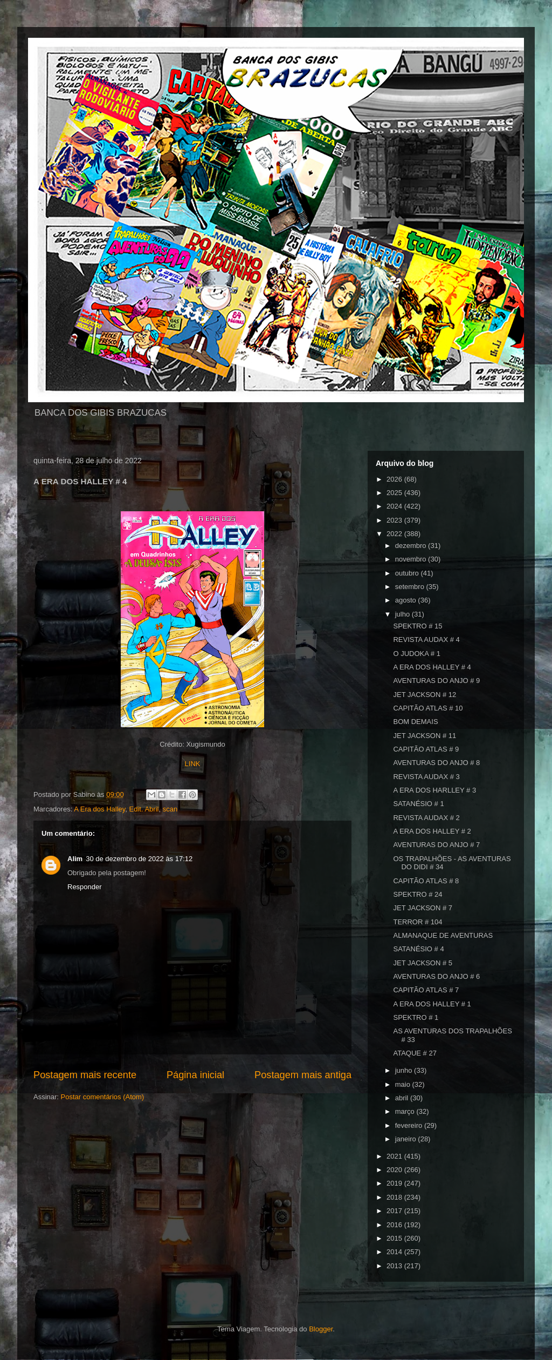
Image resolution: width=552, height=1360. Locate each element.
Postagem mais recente (84, 1075)
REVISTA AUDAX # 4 (426, 639)
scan (170, 809)
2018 (395, 1197)
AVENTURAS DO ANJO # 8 (436, 763)
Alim (74, 859)
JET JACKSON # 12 (424, 695)
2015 (395, 1238)
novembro (411, 559)
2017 (395, 1211)
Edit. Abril (144, 809)
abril (402, 1098)
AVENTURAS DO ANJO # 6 (436, 976)
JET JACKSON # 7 (422, 908)
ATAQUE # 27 (414, 1053)
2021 (395, 1156)
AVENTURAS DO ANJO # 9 (436, 680)
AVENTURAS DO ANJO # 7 (436, 845)
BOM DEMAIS (415, 722)
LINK (193, 764)
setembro (410, 587)
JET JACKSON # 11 (424, 736)
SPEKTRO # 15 (417, 626)
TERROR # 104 (417, 922)
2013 (395, 1266)
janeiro (406, 1139)
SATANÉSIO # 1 (418, 804)
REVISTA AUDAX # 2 (426, 818)
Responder (84, 887)
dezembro (411, 546)
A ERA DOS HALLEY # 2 (432, 831)
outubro (408, 573)
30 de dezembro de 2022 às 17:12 (139, 859)
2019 (395, 1183)
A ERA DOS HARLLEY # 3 (434, 790)
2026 (395, 479)
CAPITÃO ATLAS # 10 (428, 708)
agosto (406, 600)
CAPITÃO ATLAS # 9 (426, 749)
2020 (395, 1170)
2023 (395, 520)
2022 (395, 534)
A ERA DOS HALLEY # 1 (432, 1004)
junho (404, 1070)
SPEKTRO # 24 (417, 894)
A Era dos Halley (99, 809)
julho (403, 614)
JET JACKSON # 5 (422, 963)
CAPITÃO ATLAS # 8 (426, 881)
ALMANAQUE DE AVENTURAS (443, 935)
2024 (395, 506)
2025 (395, 493)
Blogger (321, 1329)
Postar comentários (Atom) (102, 1097)
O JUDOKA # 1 (416, 653)
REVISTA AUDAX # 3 (426, 777)
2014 (395, 1252)
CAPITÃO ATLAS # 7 (426, 990)
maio (403, 1084)
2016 (395, 1225)
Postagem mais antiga (302, 1075)
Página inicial (195, 1075)
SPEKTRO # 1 (415, 1017)
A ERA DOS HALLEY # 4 (432, 667)
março (406, 1111)
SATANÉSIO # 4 (418, 949)
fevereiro (409, 1125)
